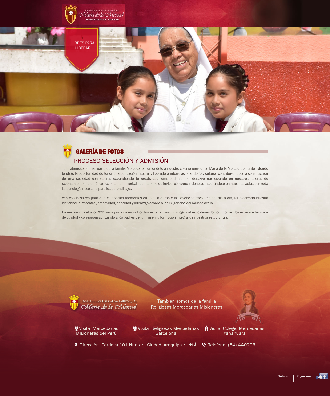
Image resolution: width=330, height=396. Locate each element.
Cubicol (284, 376)
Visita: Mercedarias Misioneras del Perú (96, 330)
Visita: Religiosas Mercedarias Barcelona (166, 330)
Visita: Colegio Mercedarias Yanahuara (235, 330)
